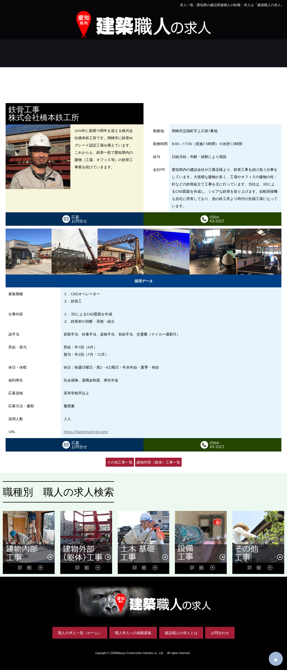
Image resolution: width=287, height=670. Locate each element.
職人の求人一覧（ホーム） (80, 632)
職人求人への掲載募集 (133, 632)
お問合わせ (220, 632)
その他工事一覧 (120, 462)
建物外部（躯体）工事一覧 (158, 462)
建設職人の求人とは (181, 632)
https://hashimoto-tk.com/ (86, 431)
